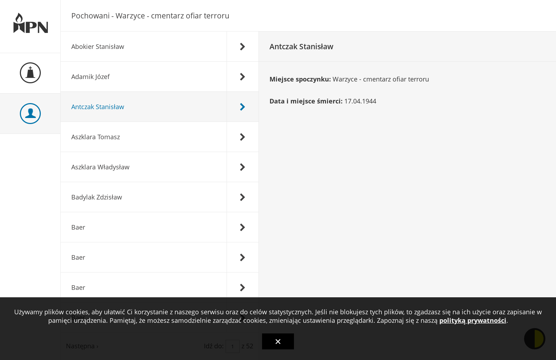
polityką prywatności (472, 320)
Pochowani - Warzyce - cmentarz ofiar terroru (150, 16)
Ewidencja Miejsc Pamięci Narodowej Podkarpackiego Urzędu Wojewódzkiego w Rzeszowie (30, 26)
